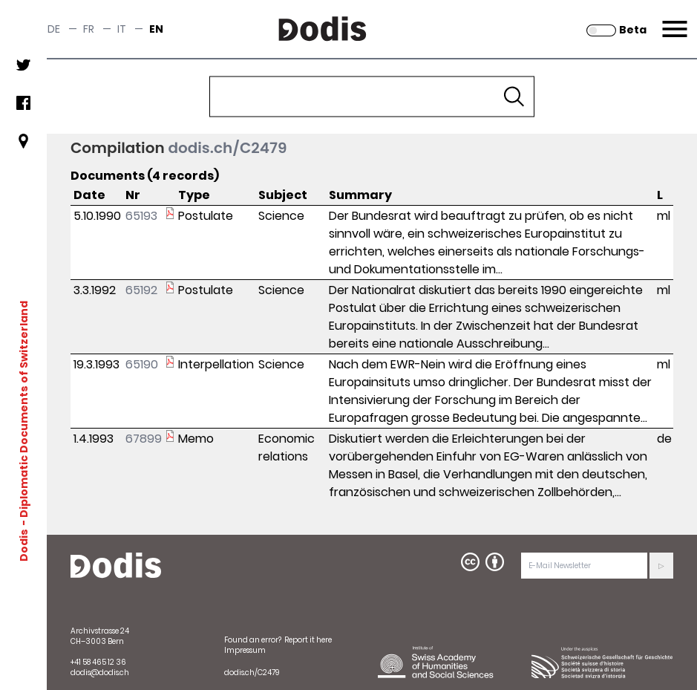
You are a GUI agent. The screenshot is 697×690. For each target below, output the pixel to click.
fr (88, 29)
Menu (672, 20)
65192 (141, 290)
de (54, 29)
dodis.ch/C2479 (227, 147)
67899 (143, 438)
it (121, 29)
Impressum (245, 650)
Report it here (308, 639)
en (156, 29)
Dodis (23, 545)
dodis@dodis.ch (100, 672)
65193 (141, 215)
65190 (141, 364)
